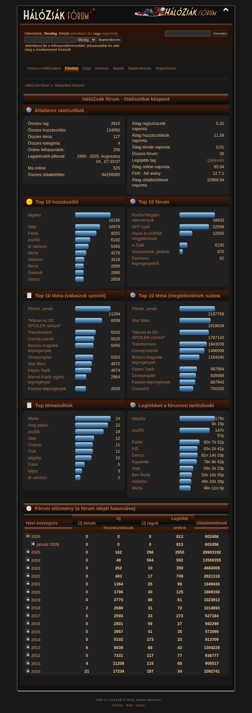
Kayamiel (140, 462)
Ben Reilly (141, 475)
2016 (35, 624)
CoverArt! (140, 388)
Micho (33, 253)
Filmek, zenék (40, 309)
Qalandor (215, 160)
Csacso (35, 445)
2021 (35, 584)
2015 (35, 632)
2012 (35, 655)
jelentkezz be (81, 33)
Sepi (32, 227)
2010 (35, 671)
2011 (35, 664)
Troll (32, 451)
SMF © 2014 (125, 700)
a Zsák (138, 245)
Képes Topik (39, 370)
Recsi (33, 266)
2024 (35, 560)
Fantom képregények (47, 388)
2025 (35, 552)
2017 (35, 616)
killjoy (33, 471)
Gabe (33, 464)
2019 (35, 600)
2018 (35, 608)
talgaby (34, 215)
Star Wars (37, 364)
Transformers (40, 332)
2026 (35, 536)
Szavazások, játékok (150, 251)
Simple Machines (148, 700)
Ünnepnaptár (40, 357)
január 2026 (47, 544)
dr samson (37, 246)
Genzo (34, 279)
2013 (35, 647)
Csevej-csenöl (40, 339)
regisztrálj (109, 33)
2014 (35, 640)
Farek (33, 233)
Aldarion (35, 259)
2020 (35, 592)
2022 (35, 576)
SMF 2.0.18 (104, 700)
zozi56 (34, 240)
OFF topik (141, 227)
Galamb (35, 272)
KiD (135, 448)
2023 (35, 568)
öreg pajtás (38, 425)
